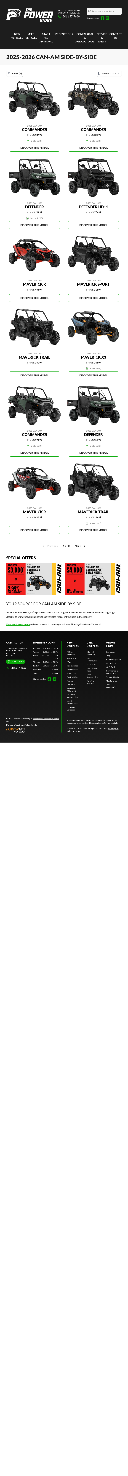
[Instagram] (107, 18)
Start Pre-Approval (46, 37)
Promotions (64, 33)
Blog (108, 656)
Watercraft (71, 673)
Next (81, 546)
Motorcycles (72, 658)
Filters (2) (15, 73)
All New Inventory (71, 653)
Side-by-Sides (72, 666)
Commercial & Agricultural (84, 37)
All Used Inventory (91, 653)
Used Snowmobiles (92, 675)
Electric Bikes (72, 677)
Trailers (70, 681)
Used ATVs (91, 664)
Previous (49, 546)
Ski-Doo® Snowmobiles (72, 696)
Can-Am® (71, 684)
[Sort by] (109, 73)
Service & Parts (102, 37)
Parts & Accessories (111, 685)
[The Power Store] (29, 15)
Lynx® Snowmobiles (72, 702)
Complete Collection (71, 708)
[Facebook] (102, 18)
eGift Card (110, 667)
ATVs (69, 662)
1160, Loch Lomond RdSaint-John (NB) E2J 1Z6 (69, 11)
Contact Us (110, 652)
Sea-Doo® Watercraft (71, 689)
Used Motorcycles (92, 659)
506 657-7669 (69, 16)
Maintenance (111, 681)
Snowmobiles (72, 669)
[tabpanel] (45, 661)
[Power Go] (33, 729)
